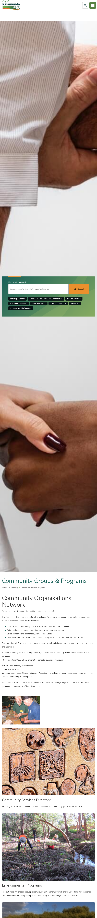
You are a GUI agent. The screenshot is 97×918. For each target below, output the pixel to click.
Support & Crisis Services (20, 308)
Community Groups (58, 303)
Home (4, 588)
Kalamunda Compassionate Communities (46, 299)
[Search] (79, 289)
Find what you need (17, 282)
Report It (75, 303)
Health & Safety (73, 299)
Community (13, 588)
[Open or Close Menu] (92, 5)
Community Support (18, 303)
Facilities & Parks (38, 303)
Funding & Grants (17, 299)
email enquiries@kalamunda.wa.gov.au (47, 660)
